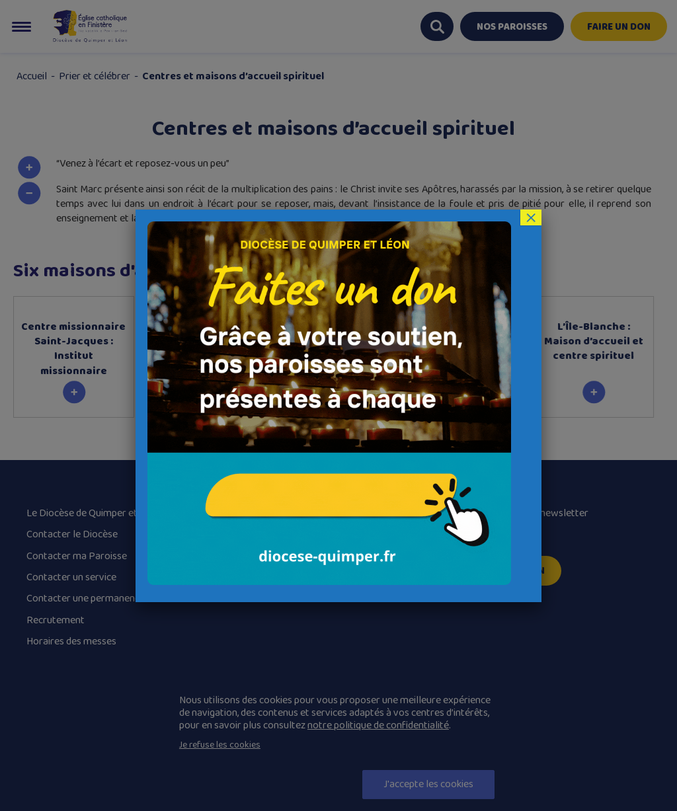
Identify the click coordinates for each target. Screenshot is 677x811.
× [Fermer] (531, 217)
